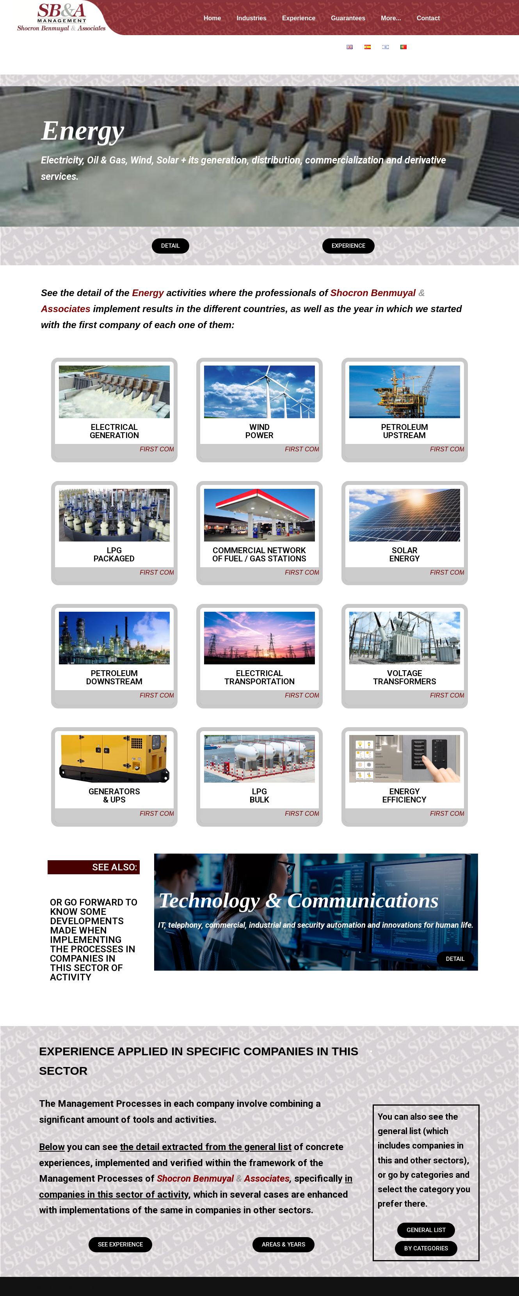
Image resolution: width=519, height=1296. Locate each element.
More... (391, 18)
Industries (251, 18)
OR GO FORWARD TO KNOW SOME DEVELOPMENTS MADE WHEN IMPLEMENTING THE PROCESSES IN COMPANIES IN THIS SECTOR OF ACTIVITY (93, 938)
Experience (298, 18)
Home (212, 18)
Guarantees (348, 18)
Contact (428, 18)
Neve (44, 1286)
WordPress (106, 1286)
